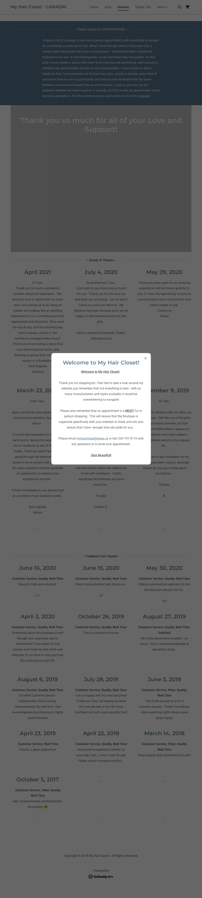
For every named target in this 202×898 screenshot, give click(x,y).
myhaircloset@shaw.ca (92, 438)
